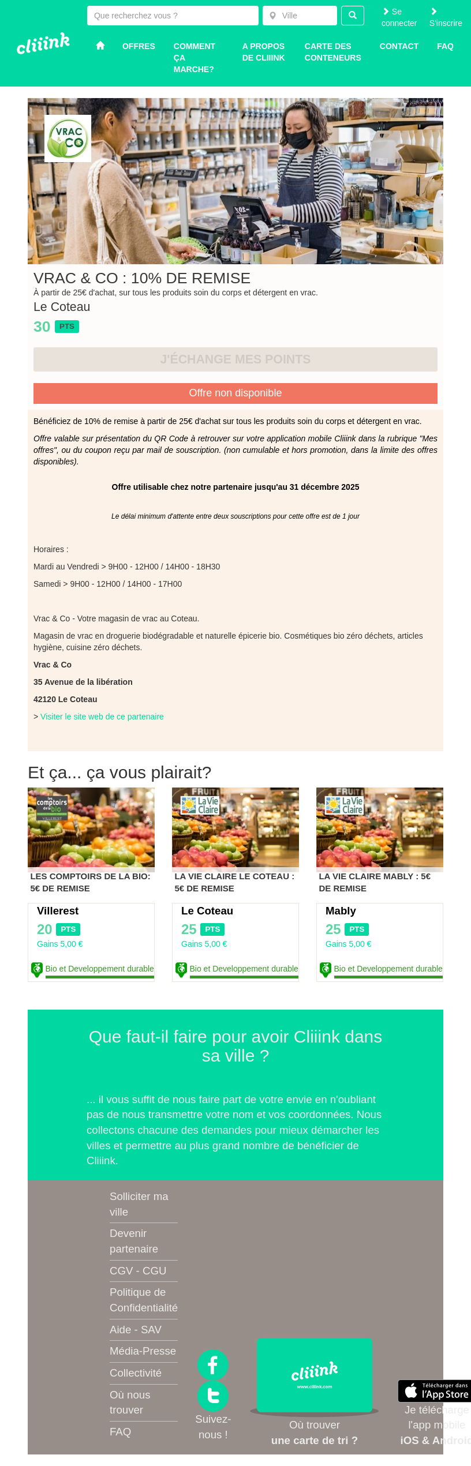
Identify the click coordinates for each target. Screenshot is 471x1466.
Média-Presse (143, 1351)
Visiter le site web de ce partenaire (102, 716)
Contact (399, 46)
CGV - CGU (138, 1271)
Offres (138, 46)
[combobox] (300, 15)
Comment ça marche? (194, 58)
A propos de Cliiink (263, 52)
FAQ (120, 1432)
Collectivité (136, 1373)
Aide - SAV (136, 1329)
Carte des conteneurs (333, 52)
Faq (445, 46)
